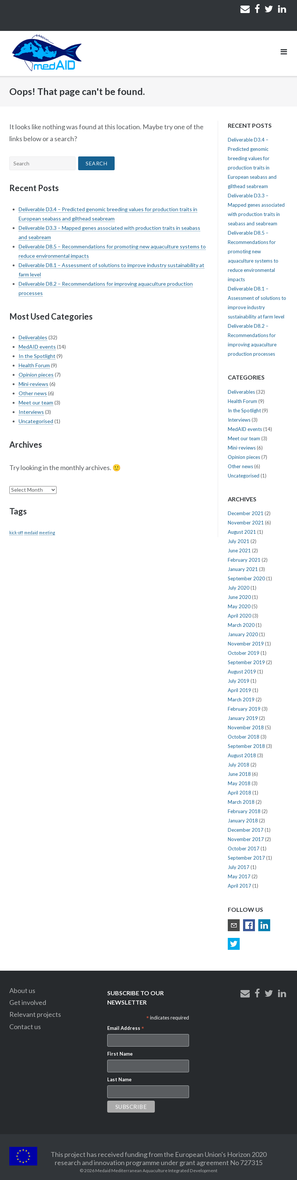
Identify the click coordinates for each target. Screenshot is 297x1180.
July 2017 (238, 867)
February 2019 (244, 709)
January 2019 (243, 718)
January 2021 (243, 569)
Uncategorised (36, 421)
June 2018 (239, 774)
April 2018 (239, 793)
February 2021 (244, 560)
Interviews (31, 412)
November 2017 (246, 839)
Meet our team (36, 402)
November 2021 (246, 523)
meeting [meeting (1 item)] (47, 532)
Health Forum (34, 365)
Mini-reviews (33, 384)
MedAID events (37, 346)
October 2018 (243, 737)
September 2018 (246, 746)
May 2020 (239, 606)
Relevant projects (35, 1014)
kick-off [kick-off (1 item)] (16, 532)
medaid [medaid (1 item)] (31, 532)
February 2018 (244, 811)
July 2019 (238, 681)
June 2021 (239, 550)
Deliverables (33, 337)
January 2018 (243, 821)
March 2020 (241, 625)
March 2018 (241, 802)
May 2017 (239, 876)
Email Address (125, 1029)
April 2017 (239, 886)
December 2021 (246, 513)
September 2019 (246, 662)
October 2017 (243, 848)
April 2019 (239, 690)
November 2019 (246, 644)
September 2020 (246, 578)
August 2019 (242, 672)
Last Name (119, 1079)
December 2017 (246, 830)
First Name (120, 1054)
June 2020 (239, 597)
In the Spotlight (37, 356)
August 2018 (242, 755)
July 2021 (238, 541)
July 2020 (238, 588)
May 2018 (239, 783)
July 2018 (238, 765)
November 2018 (246, 727)
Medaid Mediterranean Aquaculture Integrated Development (156, 1170)
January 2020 (243, 634)
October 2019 (243, 653)
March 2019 (241, 699)
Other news (33, 393)
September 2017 (246, 858)
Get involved (27, 1002)
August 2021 (242, 532)
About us (22, 990)
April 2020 (239, 616)
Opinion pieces (36, 374)
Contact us (25, 1026)
